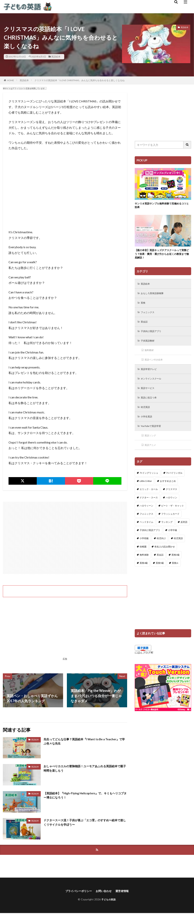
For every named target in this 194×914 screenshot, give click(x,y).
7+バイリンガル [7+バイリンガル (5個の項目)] (174, 482)
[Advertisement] (65, 538)
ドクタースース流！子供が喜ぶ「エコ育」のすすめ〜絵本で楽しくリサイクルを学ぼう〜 (84, 823)
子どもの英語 (108, 900)
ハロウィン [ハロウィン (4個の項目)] (171, 507)
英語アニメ (151, 454)
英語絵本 (55, 56)
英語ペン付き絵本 (155, 365)
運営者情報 (125, 891)
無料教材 (150, 355)
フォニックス (149, 316)
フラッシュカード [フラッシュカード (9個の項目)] (170, 523)
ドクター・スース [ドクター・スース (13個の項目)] (149, 507)
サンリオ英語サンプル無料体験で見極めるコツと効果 (162, 206)
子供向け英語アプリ (153, 336)
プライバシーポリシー (76, 891)
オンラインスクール (153, 385)
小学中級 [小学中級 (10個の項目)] (172, 539)
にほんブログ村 (144, 662)
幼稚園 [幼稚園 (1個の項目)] (143, 556)
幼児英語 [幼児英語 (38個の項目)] (178, 548)
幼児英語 (146, 415)
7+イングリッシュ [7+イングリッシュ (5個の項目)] (149, 482)
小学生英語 (147, 424)
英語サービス (149, 395)
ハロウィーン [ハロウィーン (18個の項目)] (146, 515)
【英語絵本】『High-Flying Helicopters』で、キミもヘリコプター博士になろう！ (84, 796)
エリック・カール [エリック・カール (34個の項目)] (149, 498)
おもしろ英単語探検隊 (154, 296)
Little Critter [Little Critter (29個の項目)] (146, 490)
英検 (143, 306)
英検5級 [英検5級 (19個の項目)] (160, 572)
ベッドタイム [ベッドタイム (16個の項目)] (146, 531)
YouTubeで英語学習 (153, 434)
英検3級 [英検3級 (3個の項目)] (175, 564)
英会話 (145, 326)
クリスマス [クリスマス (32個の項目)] (171, 498)
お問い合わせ (104, 891)
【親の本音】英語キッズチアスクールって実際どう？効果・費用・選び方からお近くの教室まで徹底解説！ (162, 256)
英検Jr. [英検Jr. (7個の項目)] (175, 572)
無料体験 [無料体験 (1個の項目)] (144, 564)
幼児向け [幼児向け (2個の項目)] (161, 548)
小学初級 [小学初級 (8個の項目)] (144, 548)
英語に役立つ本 (150, 405)
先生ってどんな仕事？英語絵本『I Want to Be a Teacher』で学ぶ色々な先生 (80, 742)
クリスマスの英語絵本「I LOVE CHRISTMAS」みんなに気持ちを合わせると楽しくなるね (79, 80)
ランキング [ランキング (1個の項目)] (167, 531)
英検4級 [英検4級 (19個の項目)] (144, 572)
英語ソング (151, 444)
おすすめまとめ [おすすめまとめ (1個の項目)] (168, 490)
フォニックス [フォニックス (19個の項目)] (146, 523)
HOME (10, 80)
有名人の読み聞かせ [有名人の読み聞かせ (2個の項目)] (164, 556)
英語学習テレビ (150, 375)
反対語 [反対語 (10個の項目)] (184, 531)
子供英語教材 (149, 346)
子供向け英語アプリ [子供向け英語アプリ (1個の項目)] (150, 539)
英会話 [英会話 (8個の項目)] (160, 564)
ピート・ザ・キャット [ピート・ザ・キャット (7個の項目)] (172, 515)
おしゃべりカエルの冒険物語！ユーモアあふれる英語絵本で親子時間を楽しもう (84, 769)
